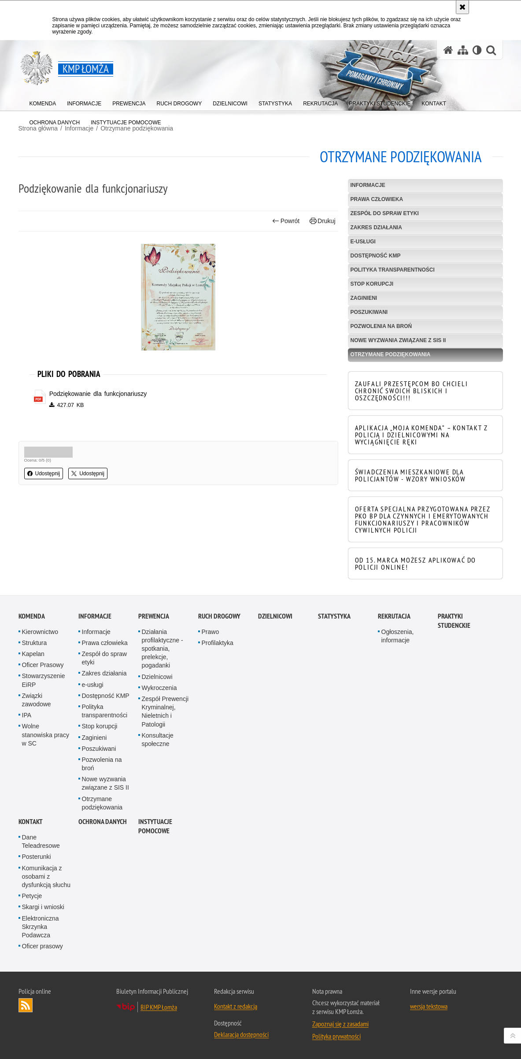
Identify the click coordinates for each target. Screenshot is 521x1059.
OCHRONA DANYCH (102, 821)
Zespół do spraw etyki (385, 213)
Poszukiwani (369, 312)
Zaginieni (364, 298)
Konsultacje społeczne (158, 739)
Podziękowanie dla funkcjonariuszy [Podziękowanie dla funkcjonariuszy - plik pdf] (98, 393)
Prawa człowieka (377, 199)
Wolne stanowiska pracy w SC (45, 734)
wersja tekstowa (428, 1006)
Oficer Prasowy (43, 664)
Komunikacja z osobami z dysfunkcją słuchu (46, 876)
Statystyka (334, 616)
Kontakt (30, 821)
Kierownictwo (40, 631)
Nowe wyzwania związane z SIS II (398, 340)
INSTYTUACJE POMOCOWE (155, 826)
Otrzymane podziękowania (391, 354)
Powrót (285, 221)
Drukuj (323, 221)
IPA (27, 715)
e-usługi (363, 242)
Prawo (210, 631)
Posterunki (36, 856)
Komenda (31, 616)
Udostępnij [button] (43, 473)
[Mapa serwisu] (463, 50)
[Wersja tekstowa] (477, 50)
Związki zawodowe (36, 700)
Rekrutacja (394, 616)
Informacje (368, 185)
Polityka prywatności (336, 1036)
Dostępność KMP (376, 256)
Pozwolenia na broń (381, 326)
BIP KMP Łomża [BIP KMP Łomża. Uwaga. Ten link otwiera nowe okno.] (158, 1007)
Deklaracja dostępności (241, 1034)
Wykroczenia (159, 687)
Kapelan (33, 653)
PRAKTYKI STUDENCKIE (454, 621)
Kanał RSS (25, 1005)
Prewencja (153, 616)
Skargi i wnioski (43, 906)
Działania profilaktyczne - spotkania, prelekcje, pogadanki (162, 648)
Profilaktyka (217, 642)
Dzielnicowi (157, 676)
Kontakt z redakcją (235, 1006)
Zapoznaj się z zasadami (340, 1023)
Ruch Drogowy (219, 616)
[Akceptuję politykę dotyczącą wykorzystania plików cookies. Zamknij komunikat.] (462, 7)
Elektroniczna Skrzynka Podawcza (40, 927)
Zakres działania (376, 227)
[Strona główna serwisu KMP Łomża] (448, 50)
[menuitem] (42, 101)
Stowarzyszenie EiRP (43, 680)
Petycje (32, 895)
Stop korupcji (372, 284)
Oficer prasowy (42, 946)
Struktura (34, 642)
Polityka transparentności (393, 270)
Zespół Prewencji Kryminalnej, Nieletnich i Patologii (165, 711)
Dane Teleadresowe (41, 841)
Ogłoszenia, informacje (397, 636)
